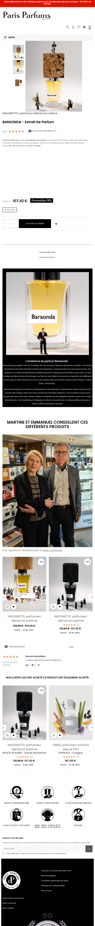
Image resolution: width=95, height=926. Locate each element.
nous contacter (52, 550)
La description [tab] (47, 252)
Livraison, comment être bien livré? (56, 871)
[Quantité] (9, 223)
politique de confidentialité (54, 854)
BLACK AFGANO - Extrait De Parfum (24, 753)
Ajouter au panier (35, 223)
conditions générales (28, 854)
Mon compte (8, 908)
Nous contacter (9, 903)
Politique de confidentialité (53, 886)
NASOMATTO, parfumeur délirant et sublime (29, 113)
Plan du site (46, 891)
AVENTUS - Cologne (70, 753)
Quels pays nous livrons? (13, 898)
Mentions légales (48, 876)
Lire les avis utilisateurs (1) (42, 131)
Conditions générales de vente (54, 881)
